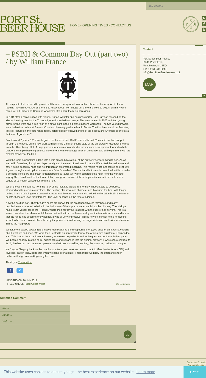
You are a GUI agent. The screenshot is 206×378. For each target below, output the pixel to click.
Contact (148, 49)
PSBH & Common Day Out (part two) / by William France (67, 58)
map (149, 84)
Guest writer (38, 283)
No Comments (123, 283)
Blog (28, 283)
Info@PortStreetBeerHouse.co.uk (161, 72)
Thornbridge (25, 262)
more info (204, 95)
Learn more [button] (145, 372)
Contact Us (121, 25)
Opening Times (95, 25)
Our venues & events (196, 362)
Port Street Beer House (191, 24)
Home (75, 25)
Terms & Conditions (197, 365)
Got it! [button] (195, 372)
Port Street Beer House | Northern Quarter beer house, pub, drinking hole (32, 23)
